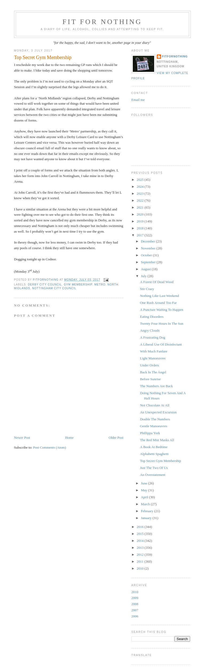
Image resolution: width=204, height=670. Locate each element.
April (145, 497)
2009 (134, 598)
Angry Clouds (149, 330)
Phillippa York (150, 433)
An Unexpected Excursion (158, 412)
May (144, 490)
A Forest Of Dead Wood (157, 282)
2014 (141, 541)
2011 (141, 561)
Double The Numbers (155, 419)
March (146, 504)
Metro (100, 284)
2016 (141, 527)
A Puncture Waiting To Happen (161, 310)
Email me (138, 100)
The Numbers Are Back (156, 386)
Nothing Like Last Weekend (159, 296)
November (148, 248)
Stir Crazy (147, 289)
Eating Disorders (151, 317)
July (144, 276)
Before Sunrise (150, 379)
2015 (141, 534)
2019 (141, 221)
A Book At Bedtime (153, 447)
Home (69, 438)
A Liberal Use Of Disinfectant (161, 344)
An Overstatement (152, 475)
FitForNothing (175, 56)
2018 (141, 228)
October (147, 255)
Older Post (116, 438)
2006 (134, 616)
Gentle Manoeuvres (153, 426)
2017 (141, 235)
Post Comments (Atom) (49, 447)
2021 (141, 207)
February (147, 511)
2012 (141, 555)
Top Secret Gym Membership (160, 461)
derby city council (45, 284)
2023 (141, 193)
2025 (141, 180)
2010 (141, 568)
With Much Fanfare (153, 351)
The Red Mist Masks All (157, 440)
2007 (134, 610)
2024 (141, 187)
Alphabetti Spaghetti (154, 454)
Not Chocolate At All (154, 405)
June (144, 483)
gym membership (78, 284)
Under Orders (149, 365)
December (148, 241)
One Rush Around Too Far (158, 303)
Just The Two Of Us (154, 468)
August (146, 269)
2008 (134, 604)
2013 (141, 548)
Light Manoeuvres (153, 358)
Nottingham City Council (54, 288)
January (147, 518)
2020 (141, 214)
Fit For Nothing (102, 22)
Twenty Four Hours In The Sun (161, 324)
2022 (141, 200)
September (149, 262)
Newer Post (22, 438)
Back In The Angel (153, 372)
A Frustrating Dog (152, 337)
